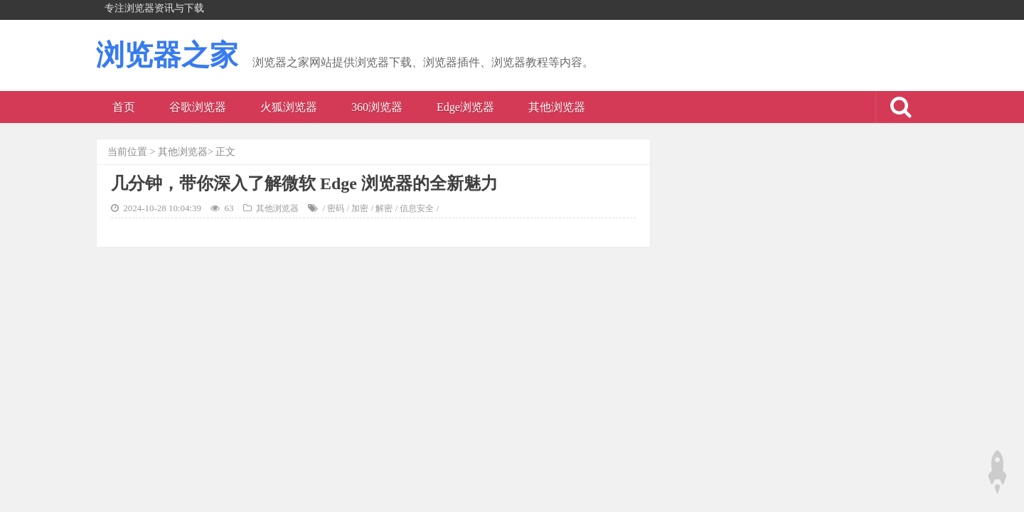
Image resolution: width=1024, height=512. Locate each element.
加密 (359, 208)
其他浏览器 (556, 107)
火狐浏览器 (288, 107)
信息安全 (417, 208)
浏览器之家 (167, 55)
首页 (123, 107)
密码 (335, 208)
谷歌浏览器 (197, 107)
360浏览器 (376, 107)
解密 (384, 208)
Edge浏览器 (465, 107)
